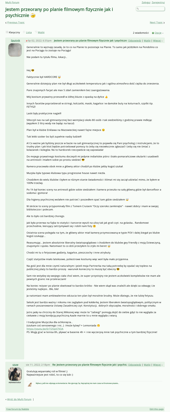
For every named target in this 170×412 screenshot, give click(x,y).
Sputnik (15, 40)
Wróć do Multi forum (19, 399)
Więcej (157, 40)
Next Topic (156, 22)
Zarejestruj (158, 2)
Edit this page (157, 409)
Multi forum (12, 2)
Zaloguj (146, 2)
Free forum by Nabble (17, 409)
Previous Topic (16, 22)
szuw (15, 364)
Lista (29, 32)
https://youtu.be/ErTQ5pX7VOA (45, 328)
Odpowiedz (134, 40)
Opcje (158, 32)
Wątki (41, 32)
